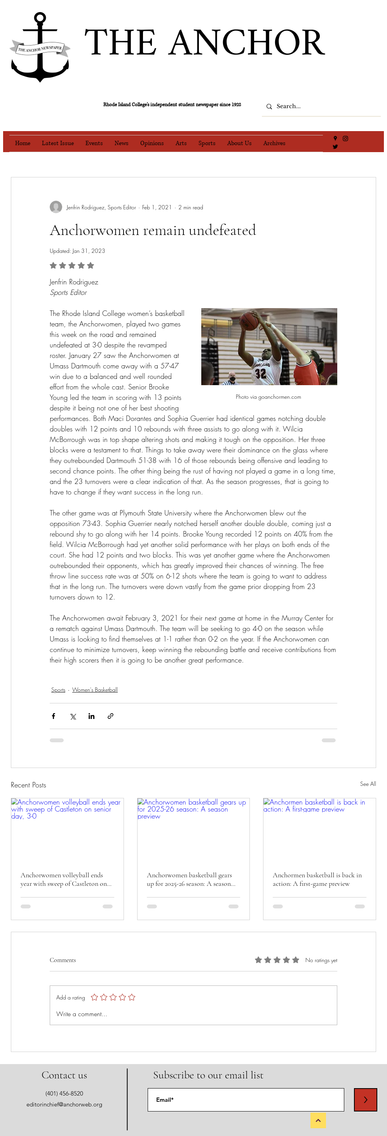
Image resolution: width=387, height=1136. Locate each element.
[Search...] (320, 106)
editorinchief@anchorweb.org (64, 1104)
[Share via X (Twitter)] (72, 716)
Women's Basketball (95, 689)
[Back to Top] (318, 1120)
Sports (58, 689)
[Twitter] (335, 146)
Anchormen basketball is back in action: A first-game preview (317, 879)
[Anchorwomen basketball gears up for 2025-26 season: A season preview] (194, 829)
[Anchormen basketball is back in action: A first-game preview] (319, 829)
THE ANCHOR (204, 44)
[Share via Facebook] (53, 716)
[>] (365, 1099)
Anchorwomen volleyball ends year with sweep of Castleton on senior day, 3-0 (64, 879)
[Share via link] (110, 716)
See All (368, 783)
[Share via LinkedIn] (91, 716)
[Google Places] (335, 138)
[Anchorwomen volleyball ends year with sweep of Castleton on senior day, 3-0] (67, 829)
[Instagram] (345, 138)
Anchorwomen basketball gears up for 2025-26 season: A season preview (189, 879)
